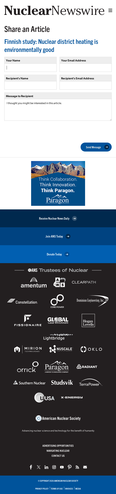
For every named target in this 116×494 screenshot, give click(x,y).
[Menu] (109, 10)
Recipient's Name (17, 78)
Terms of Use (57, 488)
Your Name (13, 60)
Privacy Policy (42, 488)
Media (78, 488)
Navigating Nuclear (58, 450)
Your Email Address (73, 60)
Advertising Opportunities (58, 445)
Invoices (69, 488)
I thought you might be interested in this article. (58, 110)
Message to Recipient (19, 96)
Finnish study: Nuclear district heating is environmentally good (51, 45)
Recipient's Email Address (77, 78)
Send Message (97, 147)
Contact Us (58, 455)
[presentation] (31, 131)
